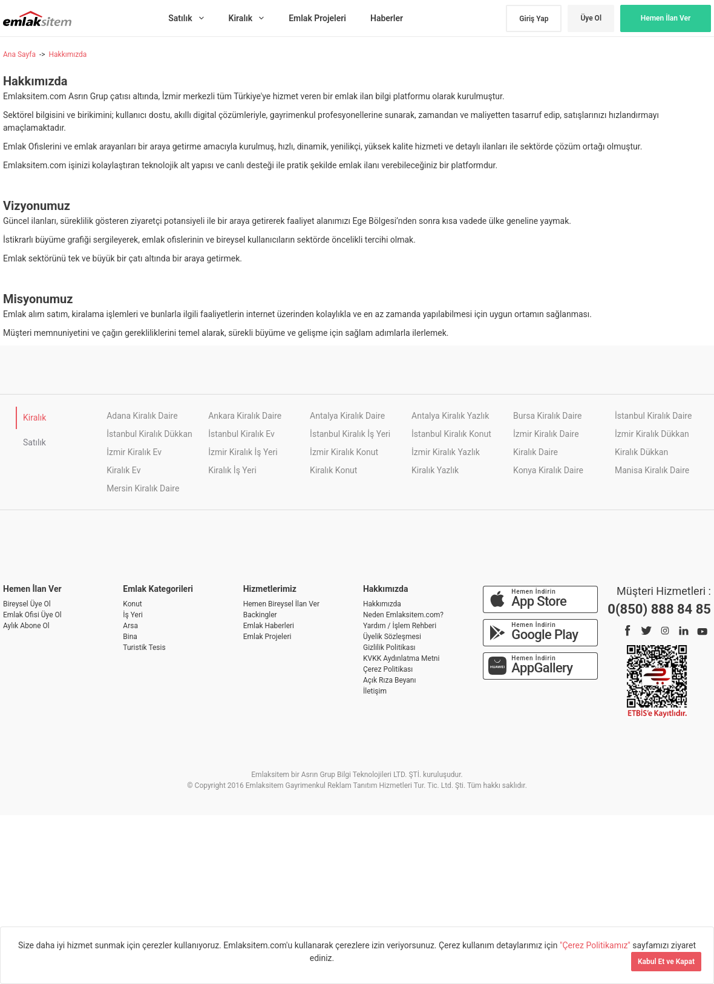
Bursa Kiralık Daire (547, 416)
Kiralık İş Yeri (232, 470)
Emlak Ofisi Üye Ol (32, 615)
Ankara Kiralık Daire (244, 416)
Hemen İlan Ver (666, 18)
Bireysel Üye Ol (27, 604)
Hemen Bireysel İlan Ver (281, 604)
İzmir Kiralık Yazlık (445, 452)
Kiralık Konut (333, 470)
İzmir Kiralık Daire (546, 434)
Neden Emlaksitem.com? (403, 615)
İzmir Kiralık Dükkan (652, 434)
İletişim (375, 691)
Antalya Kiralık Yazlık (450, 416)
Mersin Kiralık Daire (142, 488)
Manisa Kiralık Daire (652, 470)
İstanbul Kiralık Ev (241, 434)
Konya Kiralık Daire (548, 470)
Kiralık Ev (123, 470)
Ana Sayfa (19, 54)
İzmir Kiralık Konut (344, 452)
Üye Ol (590, 18)
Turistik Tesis (144, 647)
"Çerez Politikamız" (596, 945)
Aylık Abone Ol (26, 626)
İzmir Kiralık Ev (134, 452)
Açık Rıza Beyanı (389, 680)
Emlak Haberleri (268, 626)
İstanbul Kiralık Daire (653, 416)
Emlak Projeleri (267, 636)
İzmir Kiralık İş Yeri (242, 452)
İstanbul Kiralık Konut (451, 434)
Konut (132, 604)
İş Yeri (133, 615)
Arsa (130, 626)
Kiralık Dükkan (641, 452)
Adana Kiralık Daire (141, 416)
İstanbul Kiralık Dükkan (149, 434)
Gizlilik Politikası (389, 647)
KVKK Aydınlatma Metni (401, 658)
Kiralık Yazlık (435, 470)
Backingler (260, 615)
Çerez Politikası (388, 669)
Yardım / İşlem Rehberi (399, 626)
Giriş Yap (533, 19)
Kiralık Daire (535, 452)
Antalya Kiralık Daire (347, 416)
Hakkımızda (67, 54)
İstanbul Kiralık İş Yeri (350, 434)
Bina (130, 636)
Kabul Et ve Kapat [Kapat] (666, 961)
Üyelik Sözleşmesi (392, 636)
